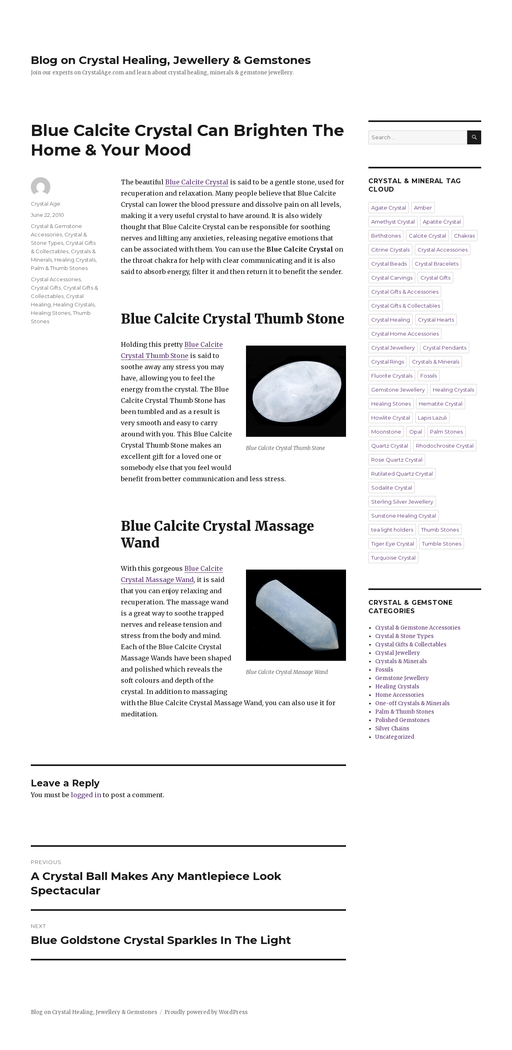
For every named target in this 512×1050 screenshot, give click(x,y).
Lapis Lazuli (432, 417)
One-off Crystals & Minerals (412, 703)
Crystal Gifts (46, 287)
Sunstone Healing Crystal (403, 515)
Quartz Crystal (389, 445)
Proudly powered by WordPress (206, 1012)
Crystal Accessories (56, 279)
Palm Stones (446, 431)
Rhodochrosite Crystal (445, 445)
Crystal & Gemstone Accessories (417, 627)
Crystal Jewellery (393, 347)
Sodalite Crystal (391, 487)
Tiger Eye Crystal (392, 543)
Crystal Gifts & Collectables (405, 305)
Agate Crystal (388, 207)
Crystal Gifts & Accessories (404, 291)
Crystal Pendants (444, 347)
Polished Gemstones (402, 720)
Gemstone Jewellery (398, 389)
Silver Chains (392, 728)
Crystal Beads (389, 263)
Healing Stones (50, 313)
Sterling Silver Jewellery (402, 501)
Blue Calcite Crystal (196, 182)
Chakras (464, 235)
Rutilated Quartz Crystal (402, 473)
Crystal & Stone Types (404, 636)
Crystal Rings (387, 361)
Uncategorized (394, 737)
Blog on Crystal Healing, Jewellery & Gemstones (171, 60)
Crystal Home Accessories (405, 333)
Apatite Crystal (442, 221)
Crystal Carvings (391, 277)
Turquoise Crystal (393, 557)
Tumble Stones (441, 543)
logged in (86, 795)
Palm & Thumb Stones (59, 268)
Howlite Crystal (390, 417)
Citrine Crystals (390, 249)
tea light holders (392, 529)
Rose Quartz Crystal (396, 459)
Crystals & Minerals (435, 361)
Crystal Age (45, 203)
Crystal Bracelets (436, 263)
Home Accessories (399, 695)
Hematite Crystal (440, 403)
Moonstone (386, 431)
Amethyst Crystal (393, 221)
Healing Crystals (75, 259)
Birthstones (386, 235)
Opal (415, 431)
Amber (423, 207)
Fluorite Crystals (391, 375)
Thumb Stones (440, 529)
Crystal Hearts (436, 319)
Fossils (428, 375)
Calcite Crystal (427, 235)
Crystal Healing (390, 319)
